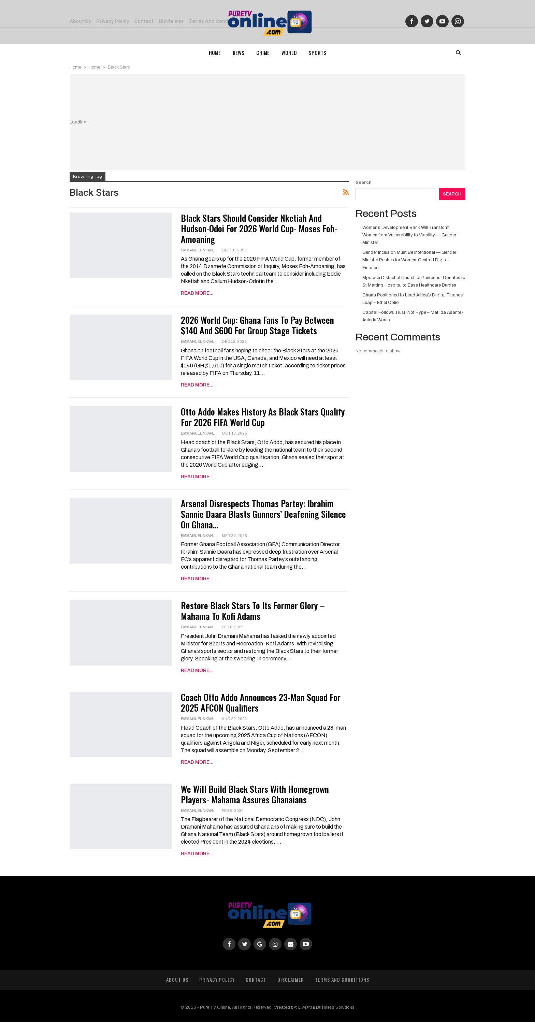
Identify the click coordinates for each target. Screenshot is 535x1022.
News (238, 52)
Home (215, 52)
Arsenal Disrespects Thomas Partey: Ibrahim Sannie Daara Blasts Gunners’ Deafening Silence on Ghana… (263, 514)
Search (364, 182)
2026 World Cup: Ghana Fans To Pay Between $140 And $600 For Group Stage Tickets (257, 325)
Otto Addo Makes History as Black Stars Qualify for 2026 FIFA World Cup (263, 417)
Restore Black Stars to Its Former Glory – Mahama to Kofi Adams (253, 611)
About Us (177, 979)
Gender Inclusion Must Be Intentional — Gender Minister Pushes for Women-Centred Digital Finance (409, 260)
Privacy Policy (217, 979)
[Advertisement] (288, 122)
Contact (256, 979)
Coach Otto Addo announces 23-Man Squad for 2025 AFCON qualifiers (261, 702)
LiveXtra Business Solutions (326, 1007)
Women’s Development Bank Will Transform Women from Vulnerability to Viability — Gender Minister (409, 235)
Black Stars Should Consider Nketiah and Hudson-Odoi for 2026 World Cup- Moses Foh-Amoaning (259, 228)
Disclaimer (290, 979)
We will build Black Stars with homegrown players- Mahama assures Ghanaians (255, 794)
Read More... (197, 293)
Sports (317, 52)
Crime (263, 52)
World (289, 52)
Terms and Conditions (342, 979)
